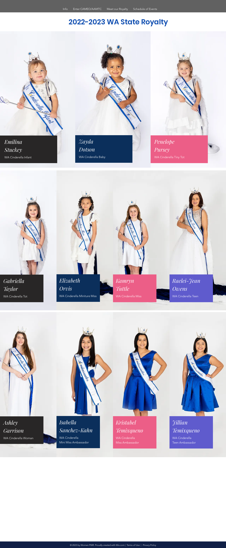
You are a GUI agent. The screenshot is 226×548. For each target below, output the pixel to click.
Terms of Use (133, 545)
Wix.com (120, 545)
